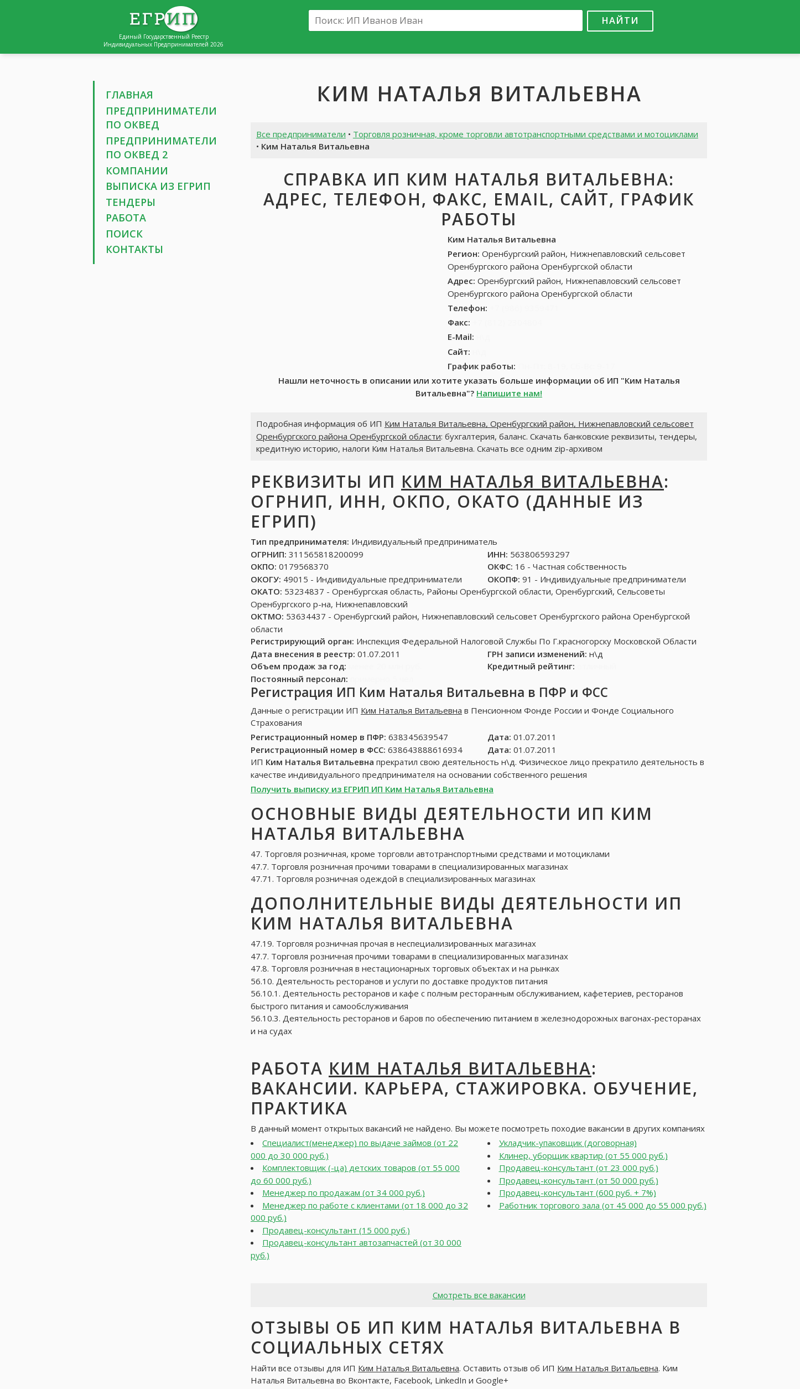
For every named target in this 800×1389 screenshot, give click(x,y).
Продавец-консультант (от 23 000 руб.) (578, 1167)
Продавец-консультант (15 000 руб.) (336, 1230)
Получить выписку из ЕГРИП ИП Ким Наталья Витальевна (372, 788)
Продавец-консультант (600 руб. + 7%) (577, 1192)
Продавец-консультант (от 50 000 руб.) (578, 1180)
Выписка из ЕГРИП (158, 186)
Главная (129, 94)
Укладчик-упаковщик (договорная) (568, 1142)
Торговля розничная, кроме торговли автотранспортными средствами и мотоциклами (525, 134)
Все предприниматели (301, 134)
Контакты (134, 249)
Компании (137, 170)
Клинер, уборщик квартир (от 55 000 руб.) (583, 1155)
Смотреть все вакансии (479, 1294)
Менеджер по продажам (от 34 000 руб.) (343, 1192)
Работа (126, 217)
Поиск (124, 233)
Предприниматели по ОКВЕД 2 (161, 148)
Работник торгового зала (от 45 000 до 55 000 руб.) (603, 1205)
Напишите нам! (509, 393)
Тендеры (130, 202)
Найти (620, 20)
